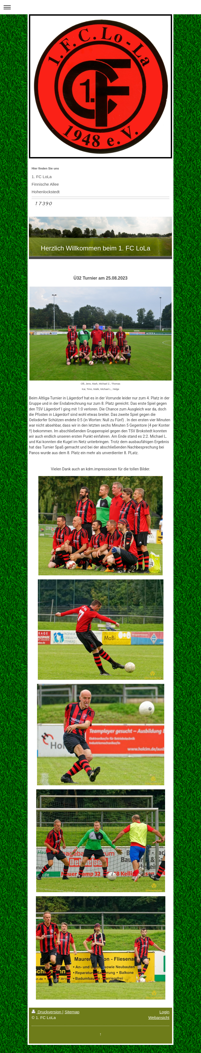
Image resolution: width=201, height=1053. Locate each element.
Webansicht (158, 1017)
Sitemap (72, 1012)
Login (164, 1012)
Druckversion (47, 1012)
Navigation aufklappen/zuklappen (100, 7)
